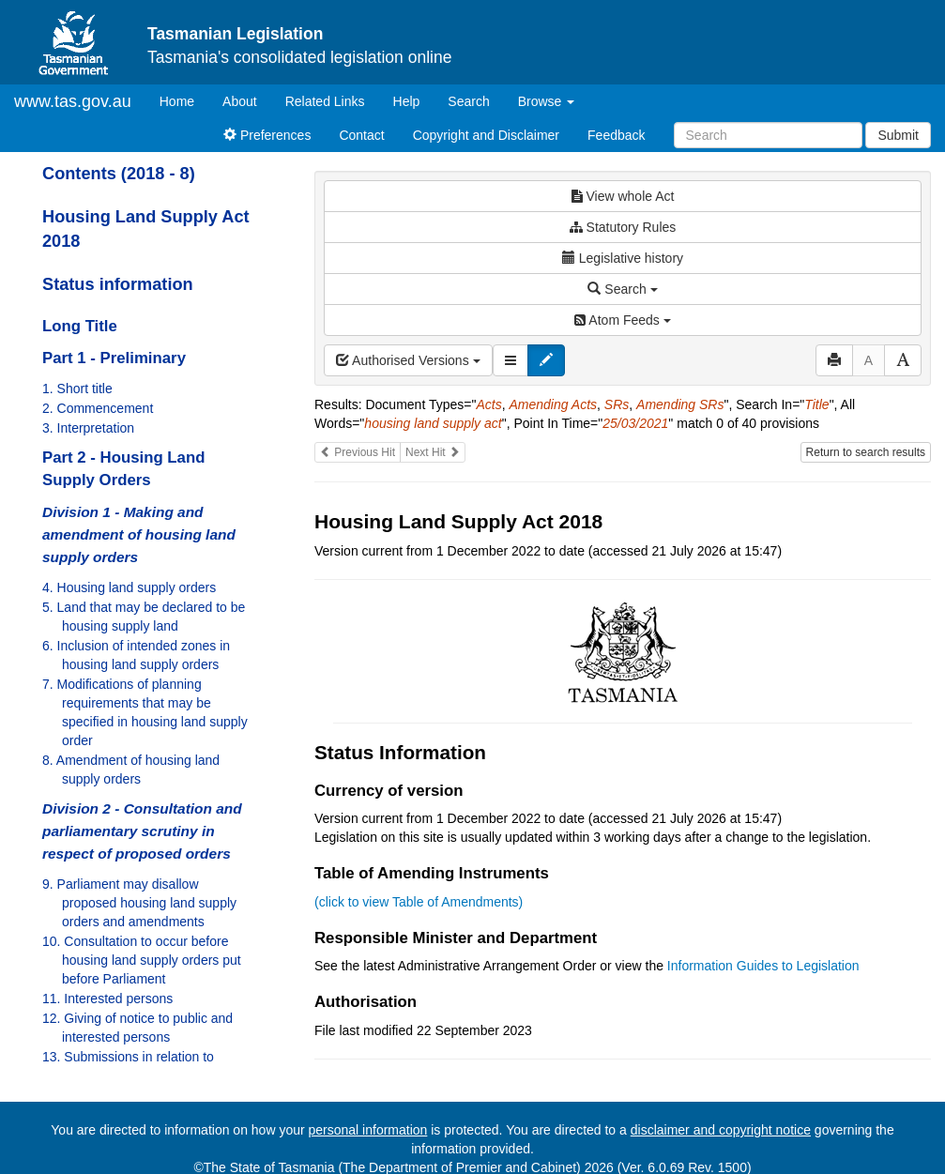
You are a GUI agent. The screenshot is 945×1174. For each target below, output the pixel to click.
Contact (361, 135)
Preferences (267, 135)
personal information (368, 1129)
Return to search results (865, 452)
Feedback (616, 135)
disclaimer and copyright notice (721, 1129)
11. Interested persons (107, 998)
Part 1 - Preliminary (114, 358)
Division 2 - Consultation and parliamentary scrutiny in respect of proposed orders (142, 830)
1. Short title (77, 388)
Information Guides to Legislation (763, 965)
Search (468, 101)
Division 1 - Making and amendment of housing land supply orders (139, 534)
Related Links (325, 101)
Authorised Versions (408, 360)
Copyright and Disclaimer (486, 135)
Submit (898, 135)
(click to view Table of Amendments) (418, 901)
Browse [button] (546, 101)
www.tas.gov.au (72, 101)
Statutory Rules (623, 227)
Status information (117, 284)
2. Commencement (97, 408)
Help (406, 101)
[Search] (768, 135)
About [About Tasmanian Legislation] (239, 101)
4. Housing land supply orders (129, 587)
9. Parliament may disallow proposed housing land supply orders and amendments (139, 903)
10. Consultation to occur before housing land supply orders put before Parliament (141, 960)
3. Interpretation (88, 427)
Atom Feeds (622, 320)
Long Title (79, 326)
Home (184, 100)
